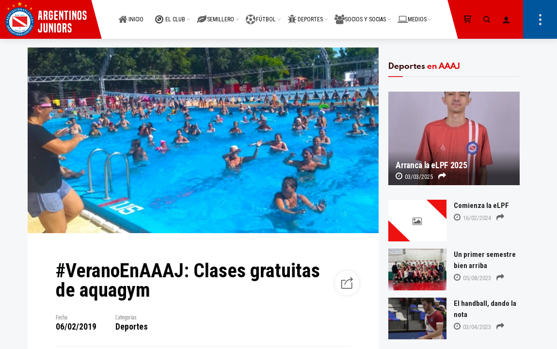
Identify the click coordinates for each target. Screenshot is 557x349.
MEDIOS (412, 14)
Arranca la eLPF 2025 (431, 165)
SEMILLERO (215, 14)
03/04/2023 (472, 327)
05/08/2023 (472, 278)
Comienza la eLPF (481, 205)
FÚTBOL (261, 14)
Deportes (131, 327)
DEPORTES (305, 14)
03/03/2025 (414, 176)
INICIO (130, 14)
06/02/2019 (76, 327)
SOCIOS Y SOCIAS (360, 14)
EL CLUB (170, 14)
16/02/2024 (472, 218)
